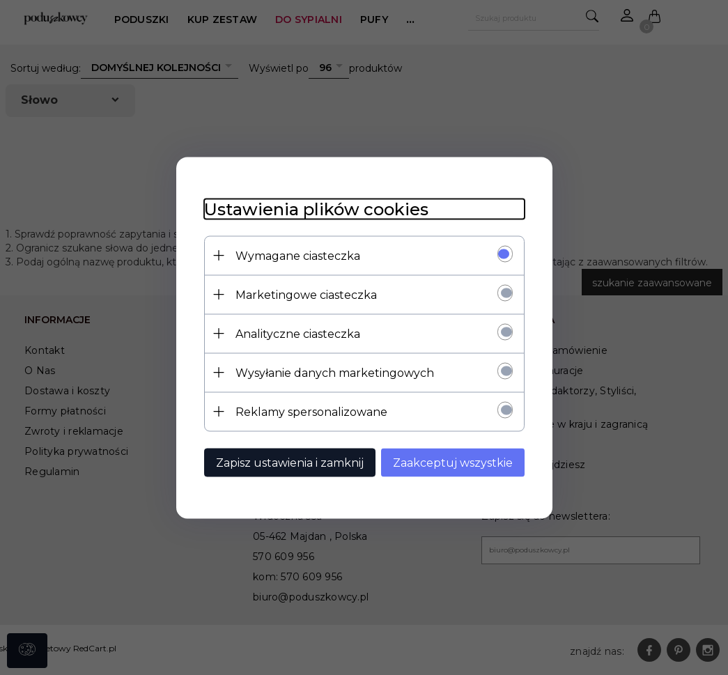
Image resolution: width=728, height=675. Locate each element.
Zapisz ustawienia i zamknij (290, 462)
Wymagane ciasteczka (297, 255)
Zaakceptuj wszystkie (453, 462)
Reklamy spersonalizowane (311, 411)
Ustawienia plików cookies (316, 209)
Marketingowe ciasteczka (306, 294)
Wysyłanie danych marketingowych (334, 372)
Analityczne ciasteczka (297, 333)
